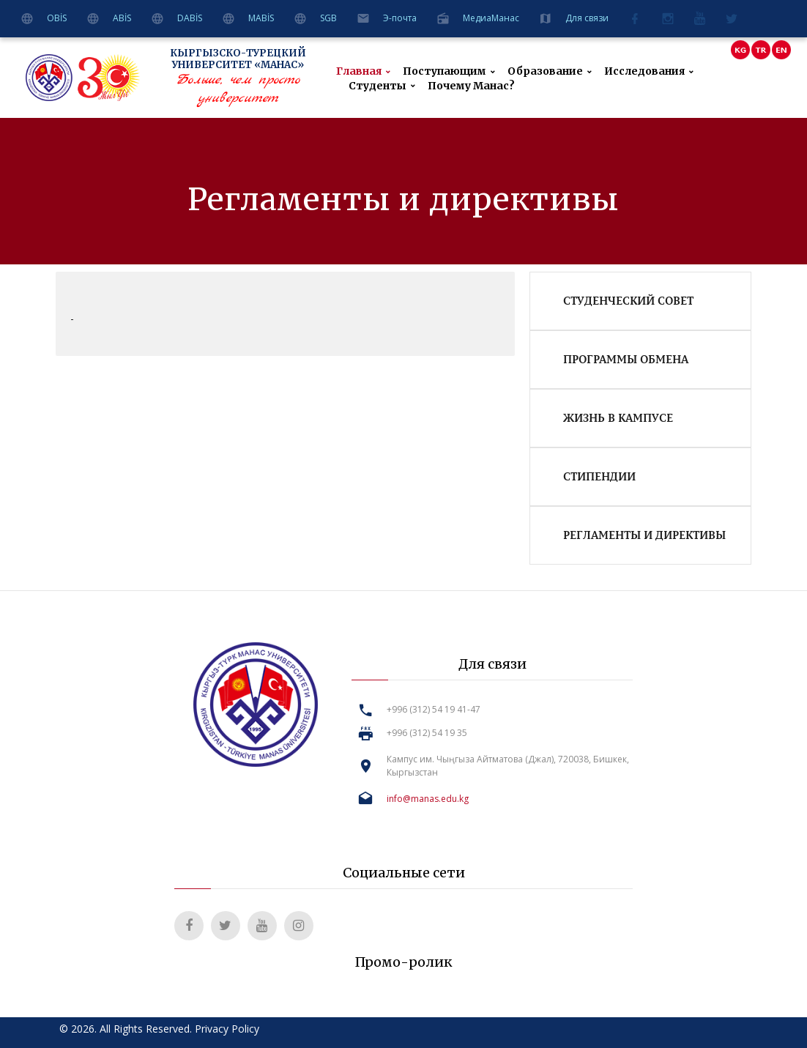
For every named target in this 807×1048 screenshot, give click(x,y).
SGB (328, 18)
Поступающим (444, 71)
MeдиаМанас (491, 18)
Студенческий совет (628, 300)
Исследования (644, 71)
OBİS (57, 18)
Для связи (587, 18)
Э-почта (400, 18)
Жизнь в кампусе (618, 417)
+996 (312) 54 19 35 (427, 732)
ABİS (122, 18)
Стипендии (599, 476)
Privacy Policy (227, 1029)
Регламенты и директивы (644, 534)
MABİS (261, 18)
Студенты (377, 86)
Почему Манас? (471, 86)
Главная (359, 71)
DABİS (189, 18)
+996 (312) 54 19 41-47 (433, 709)
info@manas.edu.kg (428, 798)
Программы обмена (625, 359)
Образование (545, 71)
